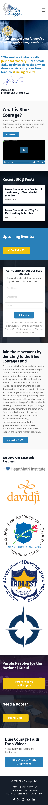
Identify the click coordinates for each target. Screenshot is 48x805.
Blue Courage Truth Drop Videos (24, 762)
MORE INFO (36, 793)
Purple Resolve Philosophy (24, 683)
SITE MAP (22, 793)
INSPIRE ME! (15, 717)
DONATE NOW (15, 439)
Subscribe (24, 315)
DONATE (10, 793)
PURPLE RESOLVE (28, 787)
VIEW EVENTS (16, 250)
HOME (14, 787)
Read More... (11, 134)
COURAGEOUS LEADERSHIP (24, 790)
